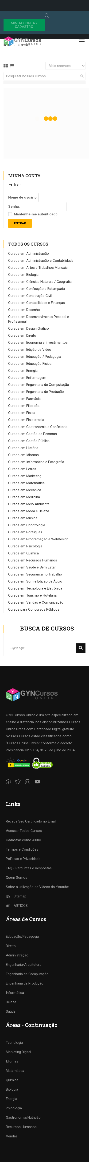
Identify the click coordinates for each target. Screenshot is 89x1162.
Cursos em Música (22, 518)
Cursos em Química (23, 553)
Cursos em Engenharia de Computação (38, 385)
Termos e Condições (22, 849)
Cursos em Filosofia (23, 406)
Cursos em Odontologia (26, 525)
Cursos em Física (21, 413)
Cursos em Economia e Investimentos (38, 342)
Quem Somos (16, 877)
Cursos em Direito (22, 335)
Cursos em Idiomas (23, 455)
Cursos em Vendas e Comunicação (35, 602)
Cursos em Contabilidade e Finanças (36, 303)
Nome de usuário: (23, 197)
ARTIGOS (17, 906)
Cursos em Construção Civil (30, 296)
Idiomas (12, 1061)
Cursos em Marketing (24, 476)
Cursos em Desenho (24, 310)
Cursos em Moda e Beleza (28, 511)
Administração (17, 955)
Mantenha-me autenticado (36, 214)
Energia (11, 1099)
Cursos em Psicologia (25, 546)
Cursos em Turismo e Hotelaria (32, 595)
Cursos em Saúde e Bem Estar (32, 567)
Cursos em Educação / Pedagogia (34, 356)
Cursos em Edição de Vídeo (29, 349)
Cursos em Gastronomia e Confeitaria (37, 427)
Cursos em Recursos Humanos (32, 560)
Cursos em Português (25, 532)
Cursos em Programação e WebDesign (38, 539)
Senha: (14, 206)
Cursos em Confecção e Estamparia (36, 289)
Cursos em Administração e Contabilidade (41, 260)
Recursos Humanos (21, 1127)
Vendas (12, 1136)
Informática (15, 993)
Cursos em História (23, 448)
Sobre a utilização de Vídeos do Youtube (37, 887)
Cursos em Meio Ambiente (29, 504)
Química (12, 1080)
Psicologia (14, 1108)
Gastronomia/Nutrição (23, 1117)
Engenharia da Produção (24, 983)
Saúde (10, 1011)
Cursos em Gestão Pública (29, 441)
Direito (11, 946)
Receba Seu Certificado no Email (31, 821)
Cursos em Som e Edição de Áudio (35, 581)
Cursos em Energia (23, 371)
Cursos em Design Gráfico (28, 328)
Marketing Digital (18, 1052)
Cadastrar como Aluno (23, 840)
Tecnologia (14, 1042)
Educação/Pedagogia (22, 936)
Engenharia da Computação (27, 974)
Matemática (15, 1071)
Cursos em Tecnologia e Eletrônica (35, 588)
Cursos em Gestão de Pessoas (32, 434)
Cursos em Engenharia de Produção (36, 392)
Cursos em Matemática (26, 483)
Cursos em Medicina (24, 497)
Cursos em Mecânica (24, 490)
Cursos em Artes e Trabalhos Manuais (38, 268)
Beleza (11, 1002)
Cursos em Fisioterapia (26, 420)
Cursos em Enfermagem (27, 378)
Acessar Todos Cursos (24, 831)
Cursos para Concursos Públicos (33, 609)
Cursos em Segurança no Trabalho (35, 574)
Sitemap (16, 896)
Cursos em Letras (22, 469)
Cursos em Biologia (23, 275)
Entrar (20, 223)
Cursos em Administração (28, 253)
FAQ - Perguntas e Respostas (29, 868)
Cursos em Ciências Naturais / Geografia (40, 282)
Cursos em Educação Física (29, 364)
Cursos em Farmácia (24, 399)
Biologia (12, 1089)
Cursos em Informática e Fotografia (36, 462)
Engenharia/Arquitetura (23, 965)
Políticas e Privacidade (23, 859)
